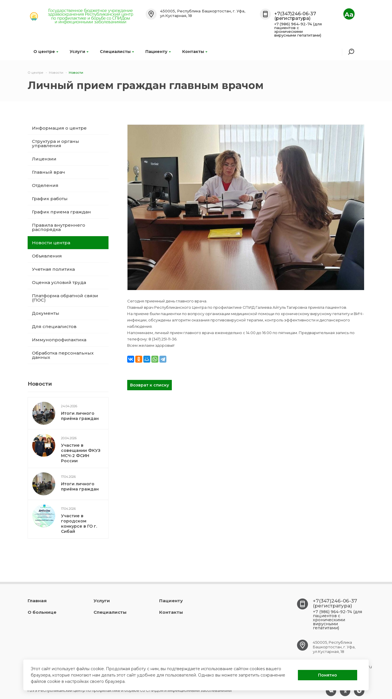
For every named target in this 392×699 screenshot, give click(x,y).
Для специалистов (54, 326)
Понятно (327, 675)
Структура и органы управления (55, 143)
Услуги (79, 51)
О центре (45, 51)
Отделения (45, 185)
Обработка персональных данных (63, 355)
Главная (37, 600)
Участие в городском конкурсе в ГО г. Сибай (79, 523)
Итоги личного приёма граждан (80, 416)
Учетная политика (53, 269)
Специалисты (117, 51)
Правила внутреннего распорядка (58, 227)
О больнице (42, 612)
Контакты (194, 51)
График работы (50, 198)
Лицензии (44, 159)
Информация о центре (59, 128)
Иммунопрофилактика (59, 339)
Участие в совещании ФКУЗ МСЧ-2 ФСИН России (80, 453)
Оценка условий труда (59, 282)
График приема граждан (61, 212)
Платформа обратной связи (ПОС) (65, 298)
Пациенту (158, 51)
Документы (45, 313)
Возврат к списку (149, 385)
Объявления (47, 256)
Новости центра (51, 242)
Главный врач (48, 172)
